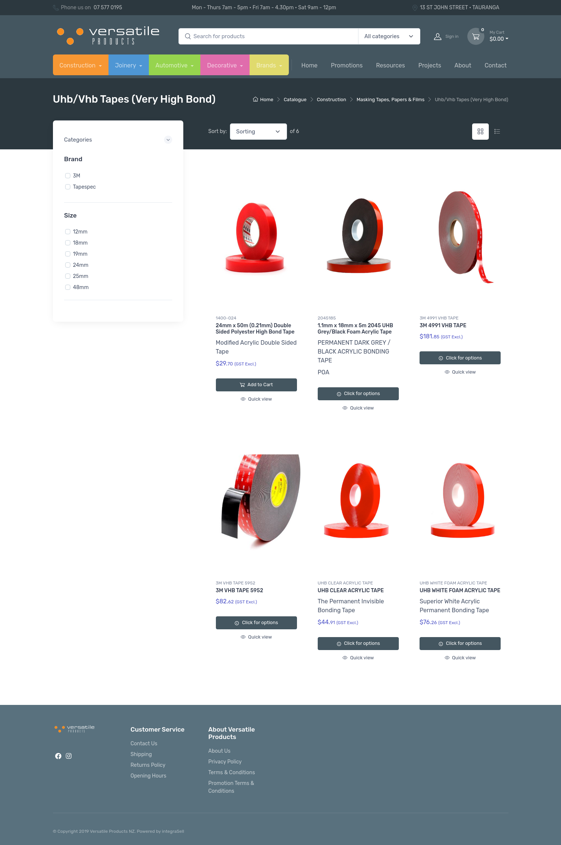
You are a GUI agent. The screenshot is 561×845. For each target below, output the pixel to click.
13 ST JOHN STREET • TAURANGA (456, 7)
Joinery (126, 65)
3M (76, 175)
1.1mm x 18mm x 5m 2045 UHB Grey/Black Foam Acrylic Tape (355, 328)
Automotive (172, 65)
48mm (81, 287)
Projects (429, 65)
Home (309, 65)
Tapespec (84, 186)
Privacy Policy (225, 762)
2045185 (327, 318)
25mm (80, 276)
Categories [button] (78, 139)
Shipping (141, 754)
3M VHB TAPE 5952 (236, 583)
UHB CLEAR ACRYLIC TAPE (345, 583)
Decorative (222, 65)
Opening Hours (149, 776)
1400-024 (226, 318)
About (462, 65)
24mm (81, 265)
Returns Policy (148, 765)
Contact (496, 65)
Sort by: (217, 131)
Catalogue (295, 99)
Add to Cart (256, 384)
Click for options (358, 393)
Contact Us (144, 743)
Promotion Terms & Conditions (231, 787)
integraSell (173, 831)
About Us (219, 751)
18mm (80, 243)
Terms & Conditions (231, 772)
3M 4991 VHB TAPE (439, 318)
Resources (390, 65)
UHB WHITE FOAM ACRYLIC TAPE (453, 583)
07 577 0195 (108, 7)
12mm (80, 232)
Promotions (347, 65)
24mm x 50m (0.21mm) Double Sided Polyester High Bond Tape (255, 328)
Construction (78, 65)
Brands (266, 65)
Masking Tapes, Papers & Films (391, 99)
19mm (80, 254)
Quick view (256, 399)
